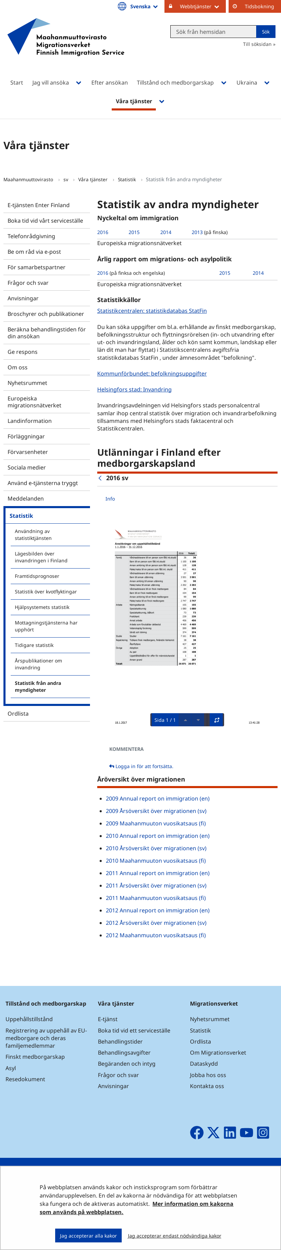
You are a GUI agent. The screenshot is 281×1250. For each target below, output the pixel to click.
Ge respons (23, 352)
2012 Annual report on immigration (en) (158, 910)
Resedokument (25, 1079)
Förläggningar (26, 436)
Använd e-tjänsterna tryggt (43, 483)
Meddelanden (26, 498)
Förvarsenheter (28, 452)
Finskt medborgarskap (35, 1056)
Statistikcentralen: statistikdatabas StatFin (153, 310)
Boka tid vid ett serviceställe (134, 1030)
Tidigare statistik (34, 645)
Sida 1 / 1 (165, 720)
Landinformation (30, 421)
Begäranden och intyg (126, 1063)
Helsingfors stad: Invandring (135, 389)
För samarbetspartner (37, 267)
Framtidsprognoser (37, 576)
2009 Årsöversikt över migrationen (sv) (156, 811)
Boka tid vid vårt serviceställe (45, 220)
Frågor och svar (28, 283)
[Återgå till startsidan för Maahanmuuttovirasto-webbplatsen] (66, 46)
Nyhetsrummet (27, 383)
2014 (165, 232)
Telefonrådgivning (31, 236)
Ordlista (18, 713)
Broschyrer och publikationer (46, 314)
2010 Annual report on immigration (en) (158, 836)
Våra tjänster (93, 179)
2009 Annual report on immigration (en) (158, 798)
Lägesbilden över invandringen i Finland (41, 557)
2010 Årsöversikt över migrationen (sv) (156, 848)
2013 (197, 232)
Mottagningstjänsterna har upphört (46, 626)
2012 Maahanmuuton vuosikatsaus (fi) (156, 935)
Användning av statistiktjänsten (33, 534)
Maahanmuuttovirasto (28, 179)
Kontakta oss (207, 1086)
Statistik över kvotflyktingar (46, 591)
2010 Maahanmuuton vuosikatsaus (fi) (156, 860)
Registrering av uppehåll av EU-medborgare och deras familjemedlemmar (46, 1038)
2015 (134, 232)
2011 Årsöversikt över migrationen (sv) (156, 885)
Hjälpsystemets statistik (42, 607)
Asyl (11, 1068)
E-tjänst (108, 1019)
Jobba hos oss (208, 1075)
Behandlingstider (120, 1041)
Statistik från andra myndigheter (38, 686)
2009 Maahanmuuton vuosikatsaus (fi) (156, 823)
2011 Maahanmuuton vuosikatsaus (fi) (156, 898)
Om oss (18, 367)
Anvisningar (23, 298)
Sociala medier (27, 467)
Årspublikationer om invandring (38, 664)
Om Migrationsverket (218, 1052)
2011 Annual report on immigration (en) (158, 873)
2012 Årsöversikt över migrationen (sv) (156, 923)
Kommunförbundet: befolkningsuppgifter (153, 373)
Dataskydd (204, 1063)
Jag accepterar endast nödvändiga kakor (174, 1235)
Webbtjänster (203, 6)
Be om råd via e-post (34, 251)
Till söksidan (257, 44)
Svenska (144, 6)
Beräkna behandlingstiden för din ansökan (47, 333)
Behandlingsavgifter (124, 1052)
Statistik (127, 179)
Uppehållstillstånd (29, 1019)
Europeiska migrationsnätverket (34, 402)
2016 (102, 232)
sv (66, 179)
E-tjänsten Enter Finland (39, 205)
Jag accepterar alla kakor (88, 1235)
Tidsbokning (259, 6)
